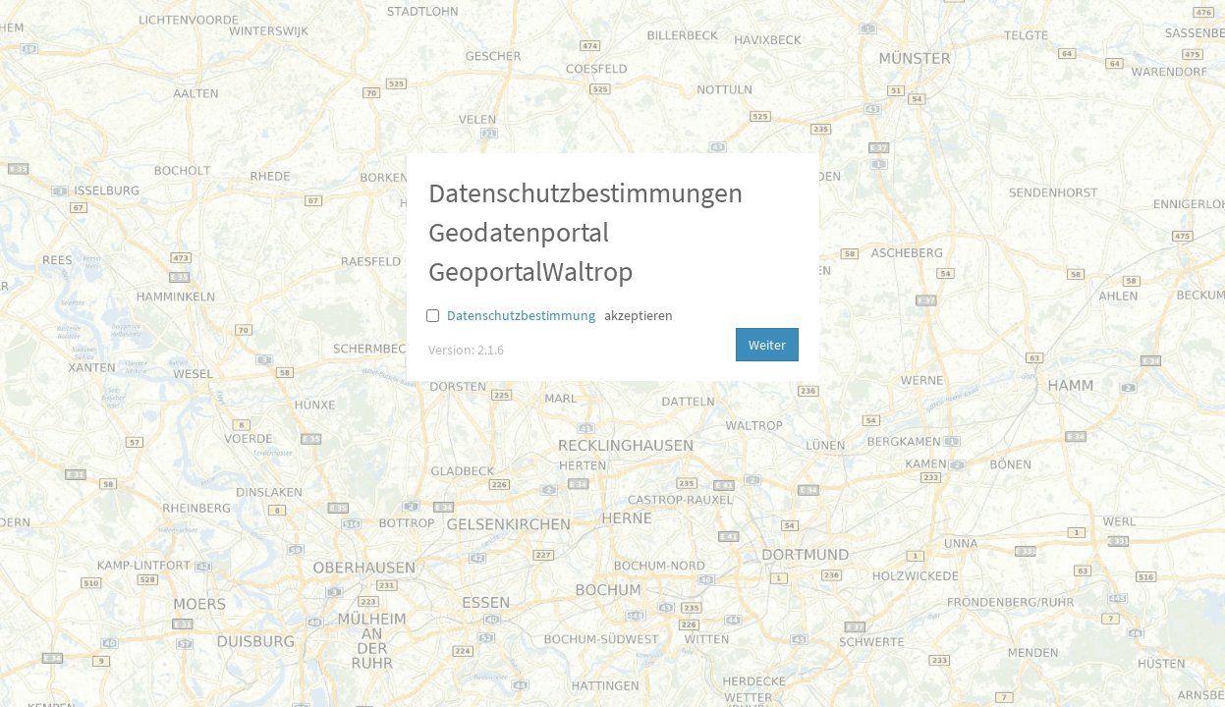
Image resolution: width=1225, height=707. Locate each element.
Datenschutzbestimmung (521, 315)
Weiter (767, 345)
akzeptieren (638, 315)
